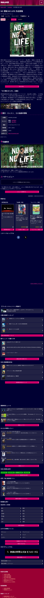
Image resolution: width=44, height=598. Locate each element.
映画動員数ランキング (9, 596)
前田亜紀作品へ (7, 229)
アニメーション (26, 532)
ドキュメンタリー (15, 16)
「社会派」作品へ (21, 229)
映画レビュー (22, 465)
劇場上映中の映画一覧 (22, 358)
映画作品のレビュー (8, 580)
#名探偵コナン (18, 472)
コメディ (3, 537)
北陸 (24, 516)
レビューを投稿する (21, 191)
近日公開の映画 (7, 577)
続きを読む (21, 86)
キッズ (24, 534)
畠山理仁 (14, 122)
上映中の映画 (7, 574)
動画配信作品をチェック (21, 382)
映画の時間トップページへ (7, 563)
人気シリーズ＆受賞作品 (9, 578)
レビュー (13, 19)
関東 (24, 508)
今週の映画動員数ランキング (7, 335)
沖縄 (24, 521)
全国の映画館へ (21, 525)
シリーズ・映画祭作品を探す (21, 475)
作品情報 (10, 7)
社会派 (2, 16)
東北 (24, 513)
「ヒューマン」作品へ (36, 229)
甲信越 (2, 516)
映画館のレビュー (8, 589)
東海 (24, 510)
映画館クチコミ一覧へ (22, 541)
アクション (3, 532)
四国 (24, 519)
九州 (2, 521)
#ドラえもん (3, 472)
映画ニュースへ (21, 425)
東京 (2, 508)
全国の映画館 (7, 588)
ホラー (24, 537)
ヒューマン (7, 16)
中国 (2, 519)
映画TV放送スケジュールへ (22, 498)
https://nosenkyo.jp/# (13, 133)
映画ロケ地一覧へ (22, 543)
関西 (2, 510)
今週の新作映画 (7, 575)
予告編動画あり (23, 16)
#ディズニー (26, 472)
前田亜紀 (14, 120)
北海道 (2, 513)
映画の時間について (21, 557)
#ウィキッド (11, 472)
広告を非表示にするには (36, 283)
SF (1, 534)
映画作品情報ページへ (6, 560)
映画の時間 (3, 7)
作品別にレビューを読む (9, 581)
